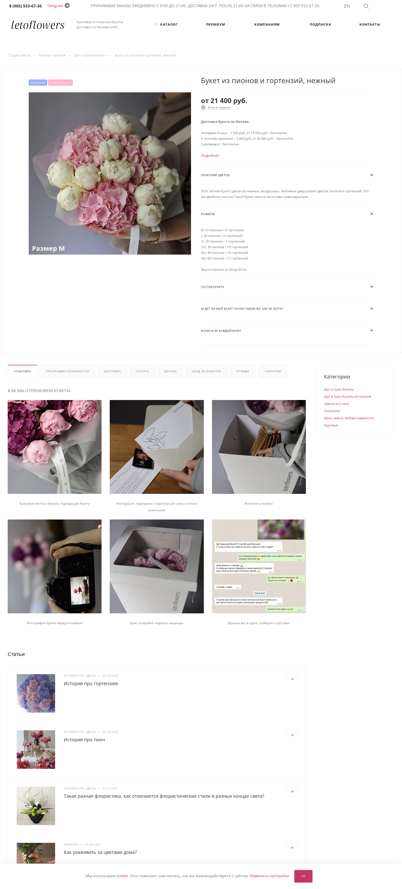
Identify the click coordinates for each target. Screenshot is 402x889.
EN (347, 6)
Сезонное (331, 410)
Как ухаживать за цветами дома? (100, 852)
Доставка (112, 371)
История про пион (84, 739)
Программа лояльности (67, 371)
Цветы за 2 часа (336, 403)
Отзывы (242, 371)
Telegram (55, 5)
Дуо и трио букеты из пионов (347, 396)
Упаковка (22, 371)
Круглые (331, 425)
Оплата (142, 371)
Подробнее (210, 155)
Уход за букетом (206, 371)
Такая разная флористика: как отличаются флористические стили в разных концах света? (164, 796)
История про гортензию (91, 683)
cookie (122, 875)
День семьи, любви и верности (349, 418)
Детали (170, 371)
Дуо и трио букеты (339, 389)
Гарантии (273, 371)
